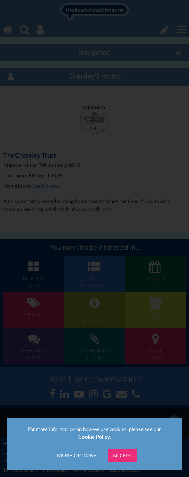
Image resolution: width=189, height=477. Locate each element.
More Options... (78, 455)
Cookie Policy (94, 436)
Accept (122, 455)
